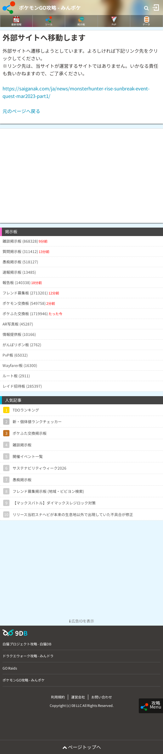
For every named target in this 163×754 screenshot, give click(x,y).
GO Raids (10, 668)
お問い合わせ (101, 696)
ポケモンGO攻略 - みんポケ (50, 7)
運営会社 (78, 696)
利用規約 (58, 696)
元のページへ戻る (21, 111)
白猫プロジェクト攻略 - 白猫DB (27, 643)
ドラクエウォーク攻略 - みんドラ (28, 655)
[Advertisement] (81, 173)
